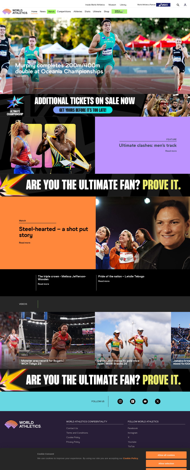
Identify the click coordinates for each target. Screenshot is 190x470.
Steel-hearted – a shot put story (53, 231)
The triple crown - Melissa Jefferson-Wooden (62, 278)
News (43, 11)
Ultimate (97, 11)
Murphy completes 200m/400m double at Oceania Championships (59, 68)
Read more (20, 76)
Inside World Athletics (95, 5)
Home (34, 11)
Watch (51, 11)
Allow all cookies (166, 435)
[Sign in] (185, 5)
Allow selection (166, 443)
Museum (112, 5)
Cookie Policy (130, 438)
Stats (87, 11)
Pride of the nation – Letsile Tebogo (121, 276)
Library (123, 5)
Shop (106, 11)
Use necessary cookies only (166, 452)
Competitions (64, 11)
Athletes (78, 11)
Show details (149, 464)
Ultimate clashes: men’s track (148, 145)
